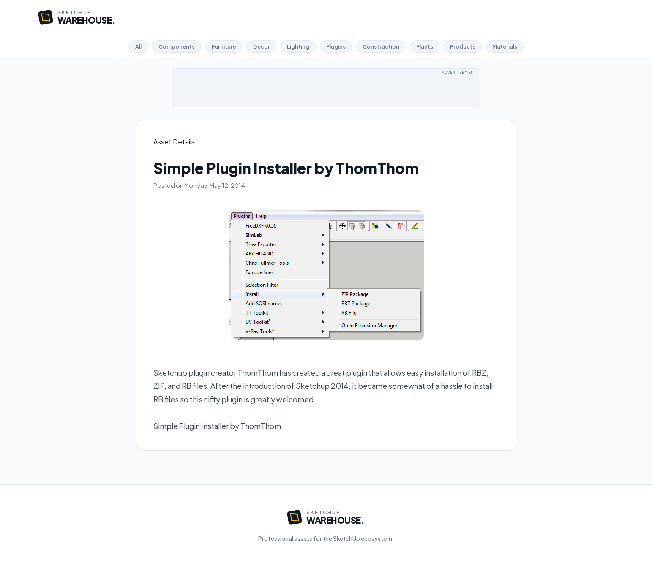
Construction (381, 46)
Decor (261, 46)
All (138, 46)
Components (176, 46)
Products (462, 46)
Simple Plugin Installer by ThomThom (217, 426)
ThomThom (257, 372)
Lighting (298, 46)
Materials (504, 46)
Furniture (224, 46)
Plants (424, 46)
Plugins (336, 46)
